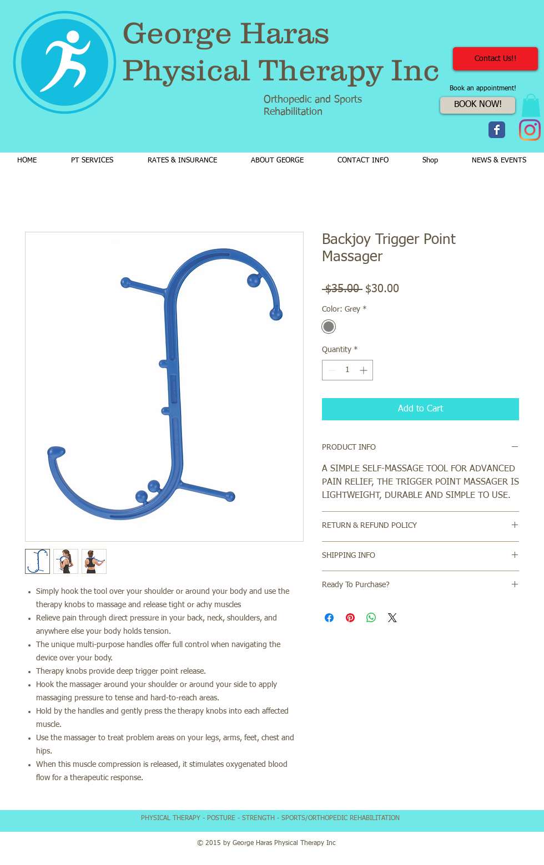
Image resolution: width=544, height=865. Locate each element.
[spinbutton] (347, 370)
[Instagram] (530, 130)
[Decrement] (331, 370)
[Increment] (364, 370)
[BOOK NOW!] (477, 105)
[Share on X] (392, 617)
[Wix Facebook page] (496, 129)
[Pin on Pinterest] (350, 617)
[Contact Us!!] (495, 58)
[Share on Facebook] (329, 617)
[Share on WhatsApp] (371, 617)
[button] (531, 105)
